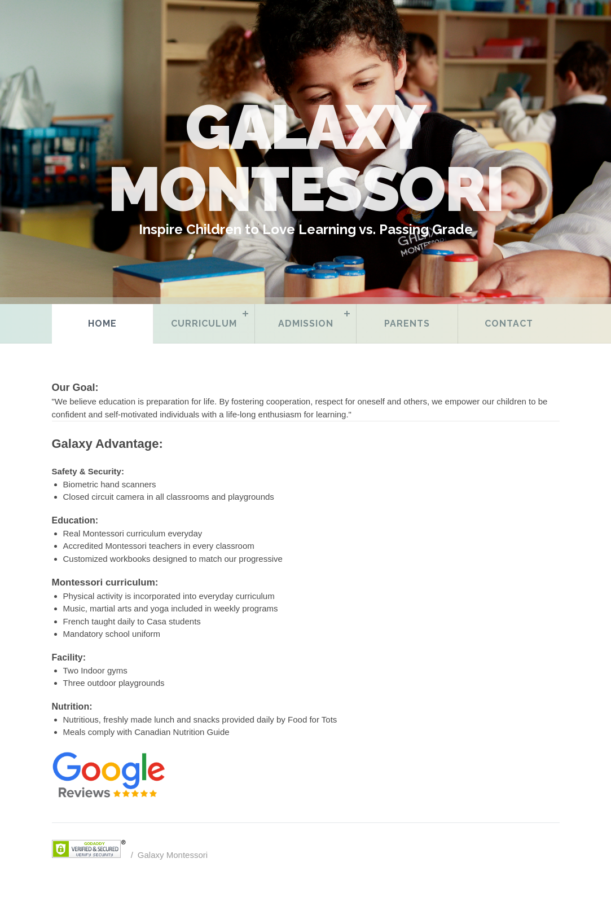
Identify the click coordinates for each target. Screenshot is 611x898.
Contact (509, 323)
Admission (305, 323)
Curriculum (204, 323)
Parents (407, 323)
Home (102, 323)
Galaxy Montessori (173, 855)
